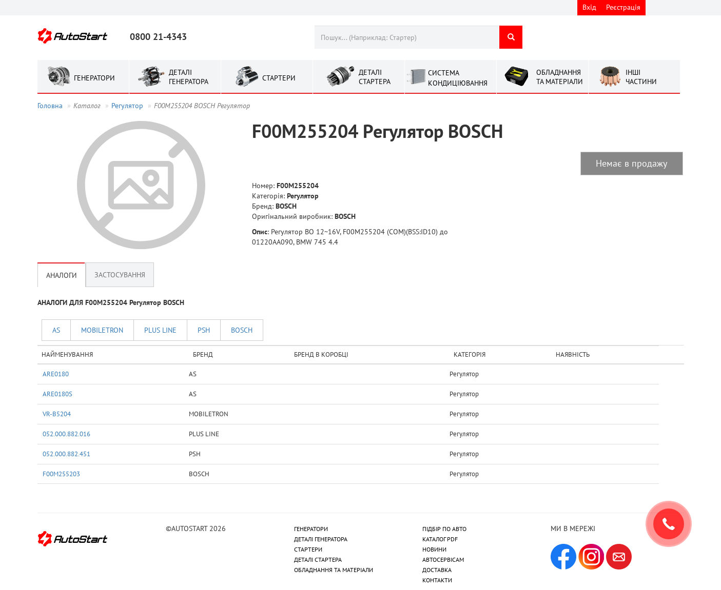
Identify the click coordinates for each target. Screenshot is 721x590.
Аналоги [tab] (61, 274)
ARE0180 (56, 374)
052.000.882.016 (66, 434)
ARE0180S (57, 394)
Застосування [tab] (119, 274)
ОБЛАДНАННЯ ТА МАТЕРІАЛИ (333, 570)
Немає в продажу (631, 163)
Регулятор (127, 105)
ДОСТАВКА (437, 570)
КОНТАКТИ (437, 580)
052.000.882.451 (66, 454)
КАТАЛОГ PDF (440, 539)
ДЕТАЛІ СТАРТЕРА (318, 559)
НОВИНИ (434, 549)
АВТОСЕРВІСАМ (443, 559)
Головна (50, 105)
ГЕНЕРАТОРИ (311, 529)
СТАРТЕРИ (308, 549)
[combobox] (407, 37)
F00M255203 (61, 474)
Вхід (589, 7)
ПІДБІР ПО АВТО (444, 529)
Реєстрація (623, 7)
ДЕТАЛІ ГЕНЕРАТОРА (320, 539)
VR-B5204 (57, 414)
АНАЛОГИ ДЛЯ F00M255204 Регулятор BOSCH (110, 302)
